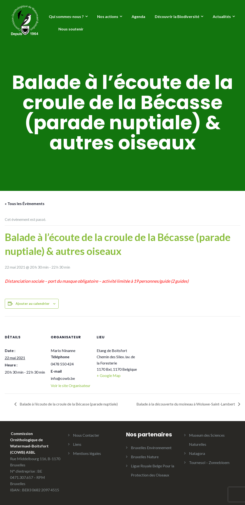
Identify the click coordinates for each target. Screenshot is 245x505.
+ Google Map (109, 375)
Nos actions (107, 16)
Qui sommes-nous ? (66, 16)
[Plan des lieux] (168, 349)
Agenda (138, 16)
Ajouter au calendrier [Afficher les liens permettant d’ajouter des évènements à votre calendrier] (33, 303)
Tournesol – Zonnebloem (209, 462)
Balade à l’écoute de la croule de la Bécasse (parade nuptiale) (68, 404)
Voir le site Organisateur (70, 385)
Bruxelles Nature (145, 456)
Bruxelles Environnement (151, 447)
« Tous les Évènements (25, 203)
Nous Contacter (86, 435)
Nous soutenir (71, 29)
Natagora (197, 453)
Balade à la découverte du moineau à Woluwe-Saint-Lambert (186, 404)
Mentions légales (87, 453)
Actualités (222, 16)
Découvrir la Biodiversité (177, 16)
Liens (77, 444)
